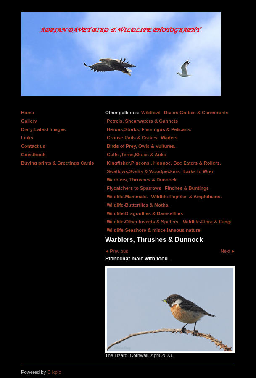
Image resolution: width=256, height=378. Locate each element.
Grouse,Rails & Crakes (132, 137)
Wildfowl (151, 112)
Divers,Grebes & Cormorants (196, 112)
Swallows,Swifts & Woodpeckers (143, 171)
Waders (169, 137)
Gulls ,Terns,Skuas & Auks (136, 154)
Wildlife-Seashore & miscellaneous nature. (154, 230)
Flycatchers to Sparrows (134, 188)
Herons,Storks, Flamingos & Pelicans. (149, 129)
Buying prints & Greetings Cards (57, 162)
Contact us (33, 146)
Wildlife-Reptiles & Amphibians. (186, 196)
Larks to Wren (198, 171)
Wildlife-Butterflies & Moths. (138, 204)
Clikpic (54, 372)
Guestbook (33, 154)
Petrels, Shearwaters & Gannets (142, 120)
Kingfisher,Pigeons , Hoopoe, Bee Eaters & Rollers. (164, 162)
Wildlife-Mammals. (127, 196)
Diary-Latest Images (43, 129)
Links (27, 137)
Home (27, 112)
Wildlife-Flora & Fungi (207, 221)
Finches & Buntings (187, 188)
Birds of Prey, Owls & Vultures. (141, 146)
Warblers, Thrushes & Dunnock (142, 179)
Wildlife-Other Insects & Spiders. (143, 221)
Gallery (29, 120)
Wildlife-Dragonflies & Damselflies (145, 213)
